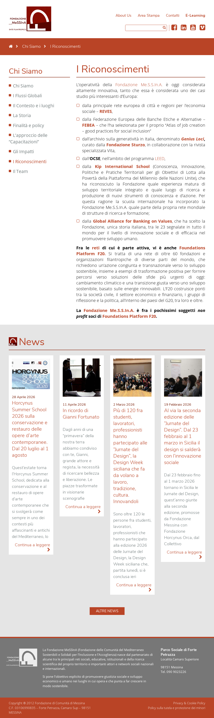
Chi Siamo (23, 86)
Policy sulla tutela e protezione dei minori (176, 708)
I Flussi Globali (27, 95)
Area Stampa (149, 15)
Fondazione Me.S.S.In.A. (139, 84)
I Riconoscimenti (29, 161)
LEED (159, 158)
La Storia (22, 115)
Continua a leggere (32, 547)
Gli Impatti (23, 151)
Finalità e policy (28, 125)
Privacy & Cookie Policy (189, 703)
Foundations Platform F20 (129, 316)
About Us (123, 15)
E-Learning (195, 15)
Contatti (172, 15)
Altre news (107, 611)
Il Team (20, 171)
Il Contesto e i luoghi (33, 106)
